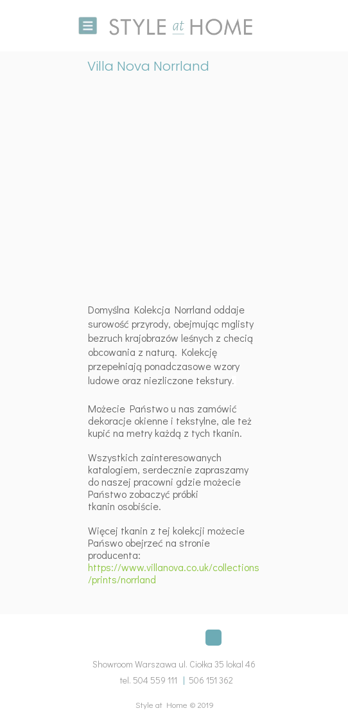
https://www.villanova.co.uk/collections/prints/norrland (173, 573)
